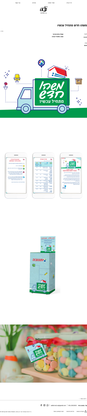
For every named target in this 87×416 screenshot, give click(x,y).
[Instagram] (44, 405)
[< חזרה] (6, 31)
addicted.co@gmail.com (58, 405)
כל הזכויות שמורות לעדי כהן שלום (23, 411)
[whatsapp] (47, 405)
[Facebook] (41, 405)
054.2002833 (72, 405)
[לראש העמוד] (80, 398)
